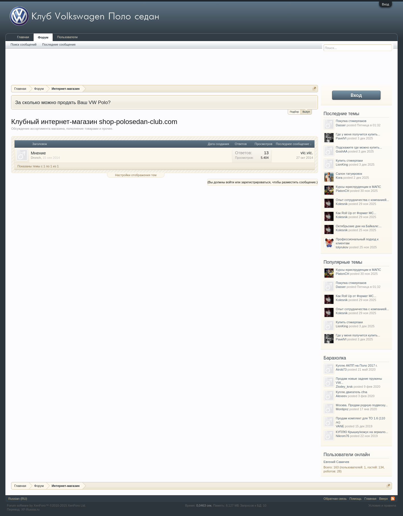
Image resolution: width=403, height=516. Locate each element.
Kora (339, 177)
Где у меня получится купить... (358, 134)
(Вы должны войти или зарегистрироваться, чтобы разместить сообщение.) (262, 182)
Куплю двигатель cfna (351, 392)
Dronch (36, 157)
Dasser (341, 125)
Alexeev (341, 396)
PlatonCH (342, 190)
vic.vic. (307, 153)
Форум (43, 37)
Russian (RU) (17, 498)
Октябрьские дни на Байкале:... (359, 226)
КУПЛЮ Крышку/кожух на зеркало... (362, 432)
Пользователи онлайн (347, 454)
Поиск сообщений (23, 44)
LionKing (342, 164)
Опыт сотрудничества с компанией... (362, 200)
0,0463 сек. (204, 505)
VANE (340, 426)
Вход (385, 4)
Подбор (294, 111)
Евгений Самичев (336, 462)
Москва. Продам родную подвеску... (362, 405)
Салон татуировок (349, 173)
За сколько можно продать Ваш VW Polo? (62, 102)
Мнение (38, 153)
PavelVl (341, 138)
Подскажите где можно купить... (359, 147)
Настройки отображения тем (136, 175)
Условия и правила (382, 505)
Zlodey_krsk (344, 386)
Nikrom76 (342, 436)
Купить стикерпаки (349, 160)
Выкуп (306, 111)
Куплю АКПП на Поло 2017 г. (356, 365)
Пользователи (67, 37)
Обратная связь (335, 498)
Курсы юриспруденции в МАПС (358, 186)
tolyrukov (342, 247)
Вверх (383, 498)
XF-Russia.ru (30, 509)
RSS (393, 499)
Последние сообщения (58, 44)
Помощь (355, 498)
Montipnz (342, 409)
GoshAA (341, 151)
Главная (23, 37)
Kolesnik (342, 204)
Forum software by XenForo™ (46, 505)
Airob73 (341, 369)
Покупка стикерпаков (351, 121)
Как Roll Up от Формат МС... (356, 213)
